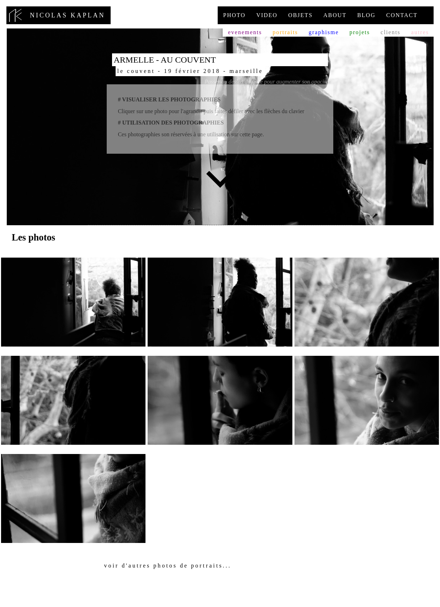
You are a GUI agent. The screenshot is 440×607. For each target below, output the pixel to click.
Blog (366, 15)
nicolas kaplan (58, 15)
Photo (234, 15)
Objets (300, 15)
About (334, 15)
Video (266, 15)
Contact (402, 15)
